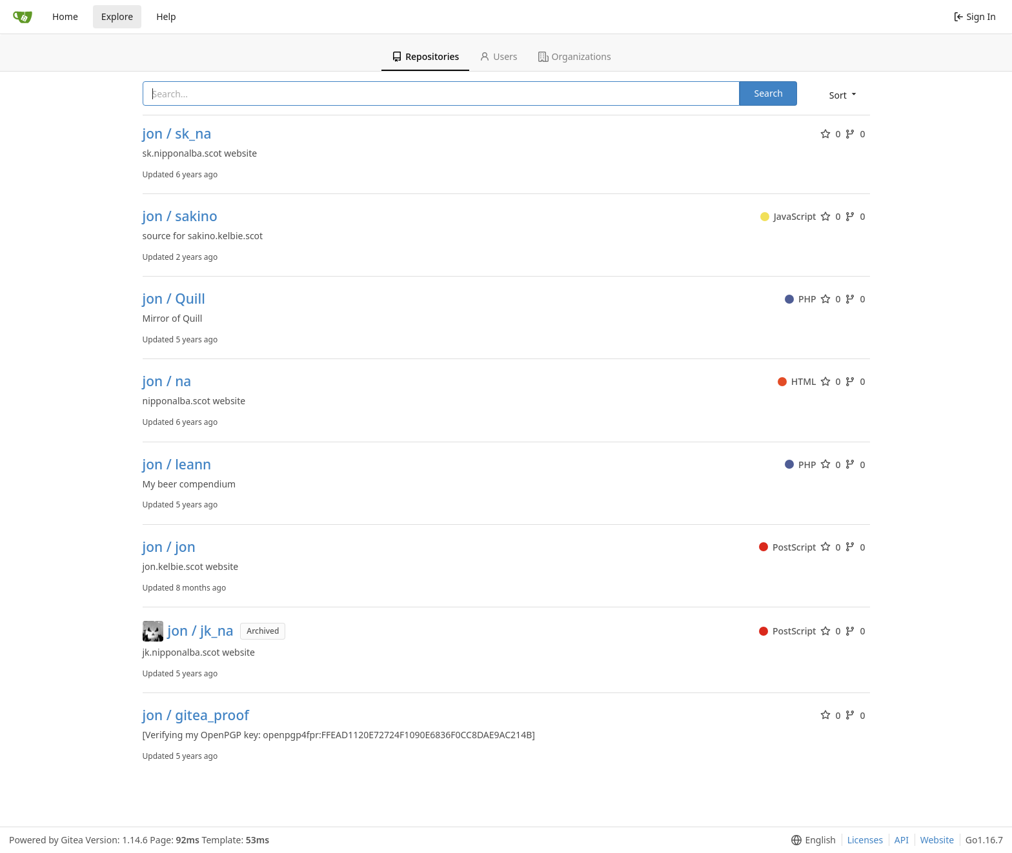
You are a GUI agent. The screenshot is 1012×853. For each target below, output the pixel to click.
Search (768, 93)
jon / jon (169, 547)
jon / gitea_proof (196, 715)
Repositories (425, 56)
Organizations (574, 56)
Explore (117, 16)
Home (65, 16)
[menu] (844, 94)
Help (166, 16)
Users (498, 56)
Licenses (865, 840)
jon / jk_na (201, 631)
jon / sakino (180, 216)
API (902, 840)
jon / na (167, 381)
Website (937, 840)
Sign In (975, 16)
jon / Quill (174, 299)
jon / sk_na (177, 133)
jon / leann (177, 464)
